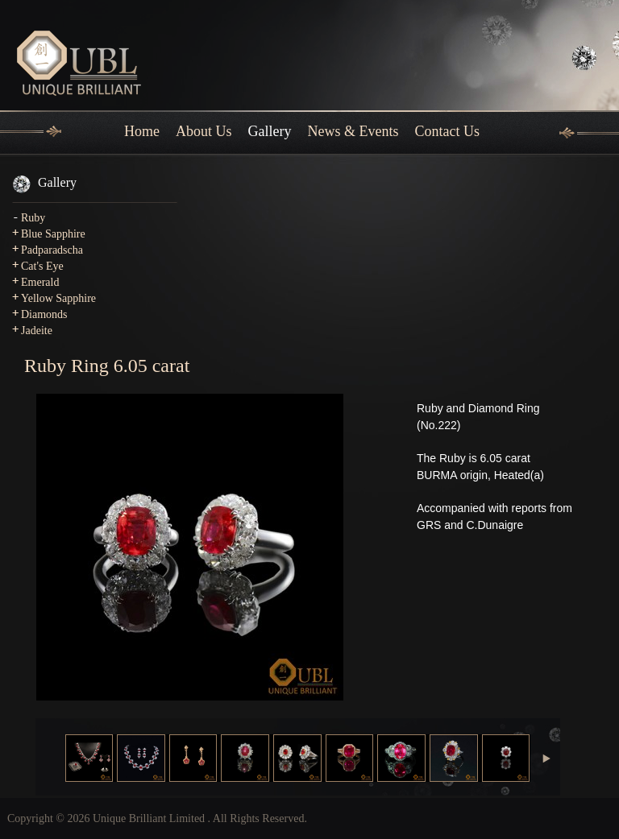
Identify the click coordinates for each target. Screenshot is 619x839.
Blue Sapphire (53, 234)
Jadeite (36, 330)
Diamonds (44, 314)
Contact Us (447, 131)
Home (142, 131)
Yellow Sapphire (58, 298)
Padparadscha (52, 250)
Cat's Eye (42, 266)
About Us (204, 131)
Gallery (270, 131)
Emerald (40, 282)
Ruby (33, 218)
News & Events (353, 131)
